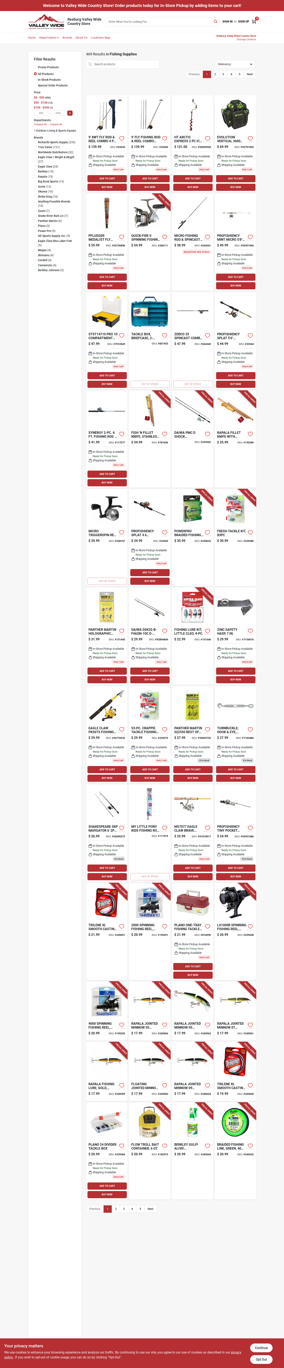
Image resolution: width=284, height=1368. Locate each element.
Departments (47, 37)
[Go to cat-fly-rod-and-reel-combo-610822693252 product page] (106, 143)
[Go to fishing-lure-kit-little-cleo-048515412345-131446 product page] (192, 636)
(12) (44, 186)
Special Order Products (53, 85)
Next (250, 74)
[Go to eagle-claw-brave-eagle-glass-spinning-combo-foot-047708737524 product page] (192, 833)
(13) (51, 181)
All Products (46, 74)
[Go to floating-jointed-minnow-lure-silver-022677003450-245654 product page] (192, 1071)
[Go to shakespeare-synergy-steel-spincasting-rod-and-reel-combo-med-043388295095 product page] (106, 439)
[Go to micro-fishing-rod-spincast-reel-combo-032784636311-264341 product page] (192, 242)
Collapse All (40, 124)
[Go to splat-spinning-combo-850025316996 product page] (235, 340)
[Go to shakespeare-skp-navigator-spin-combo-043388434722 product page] (106, 833)
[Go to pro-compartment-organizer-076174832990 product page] (106, 340)
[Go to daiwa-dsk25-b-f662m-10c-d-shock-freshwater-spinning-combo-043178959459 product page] (149, 636)
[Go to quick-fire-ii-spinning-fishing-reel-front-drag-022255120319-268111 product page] (149, 242)
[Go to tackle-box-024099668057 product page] (192, 931)
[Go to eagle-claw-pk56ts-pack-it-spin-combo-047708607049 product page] (106, 734)
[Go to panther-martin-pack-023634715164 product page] (192, 734)
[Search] (216, 21)
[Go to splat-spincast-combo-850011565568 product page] (149, 537)
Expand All (56, 124)
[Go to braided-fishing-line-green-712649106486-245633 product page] (192, 537)
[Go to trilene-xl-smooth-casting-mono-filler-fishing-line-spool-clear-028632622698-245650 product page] (235, 1071)
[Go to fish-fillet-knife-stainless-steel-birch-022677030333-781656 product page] (149, 439)
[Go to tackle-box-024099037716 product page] (106, 1151)
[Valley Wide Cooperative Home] (46, 21)
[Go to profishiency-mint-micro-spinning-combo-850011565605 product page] (235, 242)
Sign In (227, 21)
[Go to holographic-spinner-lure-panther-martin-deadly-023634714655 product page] (106, 636)
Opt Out (261, 1359)
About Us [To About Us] (81, 37)
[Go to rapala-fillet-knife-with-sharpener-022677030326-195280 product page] (235, 439)
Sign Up (243, 21)
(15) (46, 171)
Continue (261, 1348)
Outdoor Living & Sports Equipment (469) (62, 130)
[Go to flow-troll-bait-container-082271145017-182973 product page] (149, 1151)
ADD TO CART (107, 178)
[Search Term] (162, 22)
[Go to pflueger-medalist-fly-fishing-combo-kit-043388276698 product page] (106, 242)
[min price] (41, 113)
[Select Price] (70, 113)
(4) (44, 250)
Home (32, 37)
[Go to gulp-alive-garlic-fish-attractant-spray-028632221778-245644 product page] (192, 1151)
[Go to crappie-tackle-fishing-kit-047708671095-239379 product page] (149, 734)
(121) (49, 147)
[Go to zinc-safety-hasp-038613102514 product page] (235, 636)
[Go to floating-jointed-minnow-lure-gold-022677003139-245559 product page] (106, 1071)
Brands (67, 37)
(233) (56, 142)
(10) (45, 191)
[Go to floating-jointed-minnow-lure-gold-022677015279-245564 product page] (149, 1011)
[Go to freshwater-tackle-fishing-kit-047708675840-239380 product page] (235, 537)
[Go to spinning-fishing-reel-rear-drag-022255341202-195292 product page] (106, 1011)
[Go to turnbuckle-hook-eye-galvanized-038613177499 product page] (235, 734)
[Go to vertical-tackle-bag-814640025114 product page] (235, 143)
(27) (56, 159)
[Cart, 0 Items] (254, 21)
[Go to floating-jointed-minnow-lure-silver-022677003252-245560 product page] (149, 1071)
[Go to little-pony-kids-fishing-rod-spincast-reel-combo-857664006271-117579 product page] (149, 833)
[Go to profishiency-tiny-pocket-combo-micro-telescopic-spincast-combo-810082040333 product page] (235, 833)
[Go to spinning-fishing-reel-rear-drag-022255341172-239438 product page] (235, 931)
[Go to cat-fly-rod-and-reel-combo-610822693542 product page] (149, 143)
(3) (51, 270)
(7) (44, 211)
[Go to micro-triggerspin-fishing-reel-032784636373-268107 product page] (106, 537)
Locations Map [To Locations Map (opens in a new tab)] (101, 37)
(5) (44, 225)
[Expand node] (34, 130)
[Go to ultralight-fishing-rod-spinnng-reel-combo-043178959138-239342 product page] (192, 439)
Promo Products (48, 67)
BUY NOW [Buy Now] (107, 187)
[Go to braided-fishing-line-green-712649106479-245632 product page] (235, 1151)
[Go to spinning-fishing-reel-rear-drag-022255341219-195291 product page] (149, 931)
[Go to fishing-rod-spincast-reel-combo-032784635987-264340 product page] (192, 340)
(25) (48, 166)
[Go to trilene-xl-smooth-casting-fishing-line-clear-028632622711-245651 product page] (106, 931)
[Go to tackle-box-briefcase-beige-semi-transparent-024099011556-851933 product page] (149, 340)
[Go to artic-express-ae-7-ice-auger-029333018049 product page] (192, 143)
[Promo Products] (35, 67)
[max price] (58, 113)
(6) (50, 221)
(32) (55, 152)
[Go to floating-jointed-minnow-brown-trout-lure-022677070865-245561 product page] (235, 1011)
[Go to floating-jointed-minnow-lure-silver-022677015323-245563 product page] (192, 1011)
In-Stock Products (49, 80)
